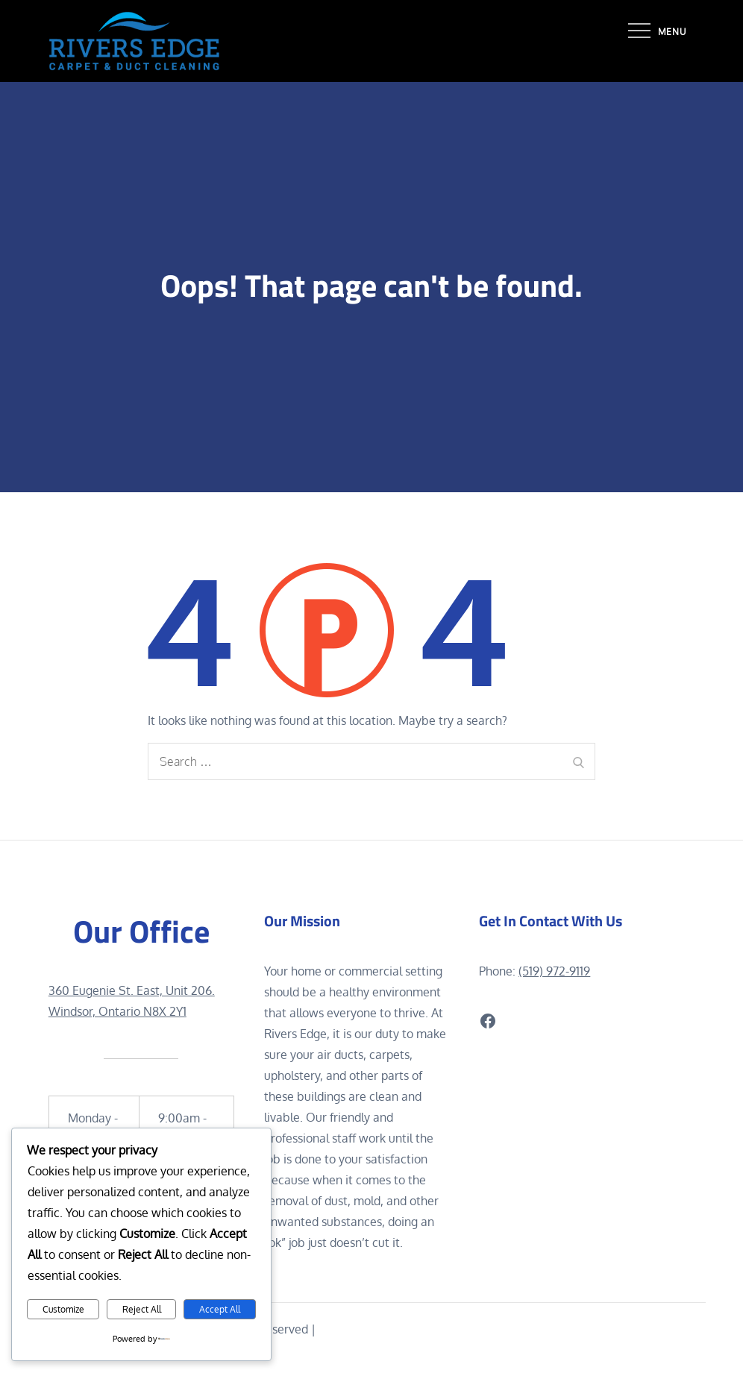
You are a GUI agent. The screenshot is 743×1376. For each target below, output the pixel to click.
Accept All (219, 1309)
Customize (63, 1309)
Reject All (141, 1309)
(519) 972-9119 (554, 971)
